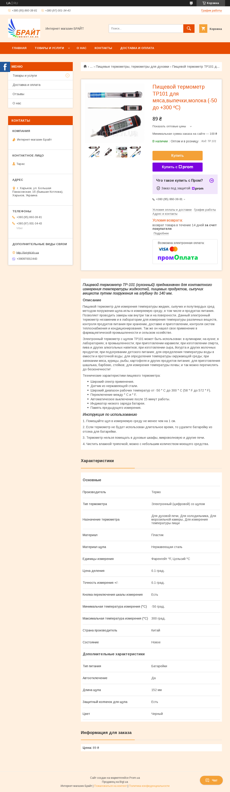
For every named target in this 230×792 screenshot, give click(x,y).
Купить (177, 155)
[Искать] (189, 28)
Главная (19, 48)
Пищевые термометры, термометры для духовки (132, 66)
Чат (211, 780)
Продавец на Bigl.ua (115, 781)
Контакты (103, 48)
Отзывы (18, 94)
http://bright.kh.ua (27, 252)
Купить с (177, 167)
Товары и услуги (49, 48)
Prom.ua (134, 777)
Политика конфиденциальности (149, 786)
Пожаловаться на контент (110, 786)
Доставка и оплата (137, 48)
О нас (81, 48)
